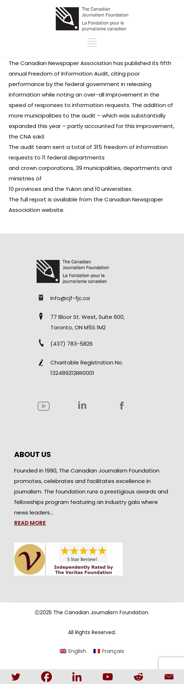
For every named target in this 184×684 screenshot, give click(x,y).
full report (33, 199)
